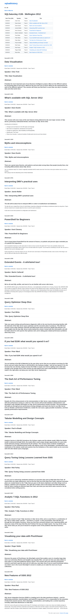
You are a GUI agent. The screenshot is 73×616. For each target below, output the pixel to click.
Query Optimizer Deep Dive (35, 35)
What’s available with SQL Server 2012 (38, 23)
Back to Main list (9, 10)
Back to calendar (9, 65)
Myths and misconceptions (35, 25)
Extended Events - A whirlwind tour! (37, 33)
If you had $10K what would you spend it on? (39, 37)
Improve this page (64, 613)
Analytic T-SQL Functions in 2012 (37, 47)
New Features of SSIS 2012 (35, 52)
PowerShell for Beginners (35, 30)
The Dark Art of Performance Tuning (37, 40)
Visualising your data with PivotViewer (38, 50)
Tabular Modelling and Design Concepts (38, 42)
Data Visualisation (33, 20)
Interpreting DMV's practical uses (37, 28)
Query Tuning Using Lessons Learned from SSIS (40, 45)
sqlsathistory (11, 3)
